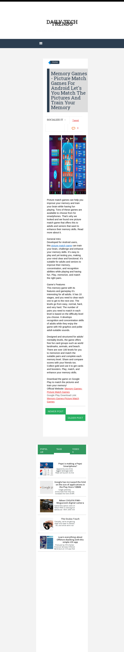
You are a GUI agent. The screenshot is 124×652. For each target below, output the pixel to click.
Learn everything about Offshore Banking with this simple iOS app (70, 539)
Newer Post (55, 411)
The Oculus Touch (70, 518)
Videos (75, 450)
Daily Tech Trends (62, 22)
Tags (59, 449)
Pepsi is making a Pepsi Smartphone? (70, 465)
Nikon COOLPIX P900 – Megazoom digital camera (70, 501)
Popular (43, 450)
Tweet (75, 120)
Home (55, 62)
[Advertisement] (62, 601)
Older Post (75, 417)
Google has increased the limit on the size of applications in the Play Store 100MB (70, 484)
